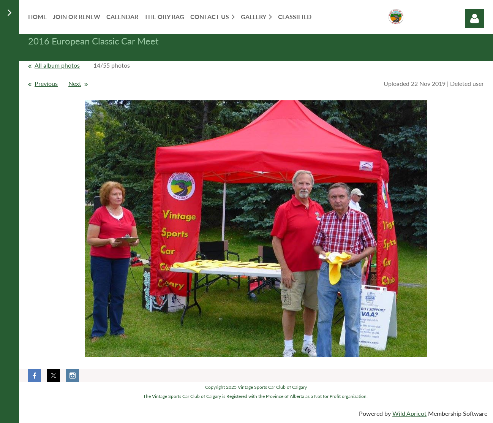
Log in (474, 18)
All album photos (57, 65)
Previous (46, 83)
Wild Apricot (409, 413)
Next (74, 83)
